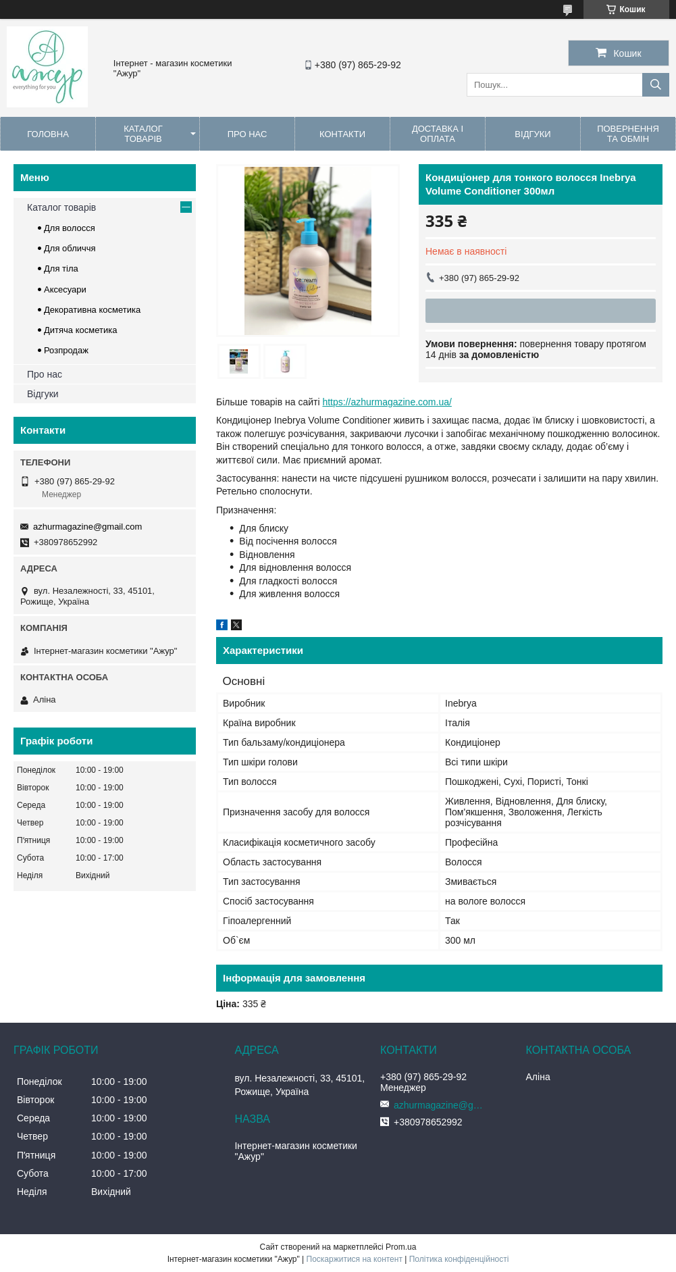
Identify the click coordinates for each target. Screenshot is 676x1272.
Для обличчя (70, 248)
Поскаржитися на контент (354, 1259)
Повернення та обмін (628, 134)
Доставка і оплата (437, 134)
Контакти (342, 134)
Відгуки (532, 134)
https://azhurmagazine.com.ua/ (386, 402)
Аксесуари (65, 289)
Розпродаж (66, 350)
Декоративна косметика (92, 310)
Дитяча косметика (80, 330)
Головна (48, 134)
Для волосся (69, 228)
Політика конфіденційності (459, 1259)
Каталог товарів (143, 134)
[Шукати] (655, 85)
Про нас (247, 134)
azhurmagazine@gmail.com (87, 526)
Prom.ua (401, 1247)
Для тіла (61, 268)
